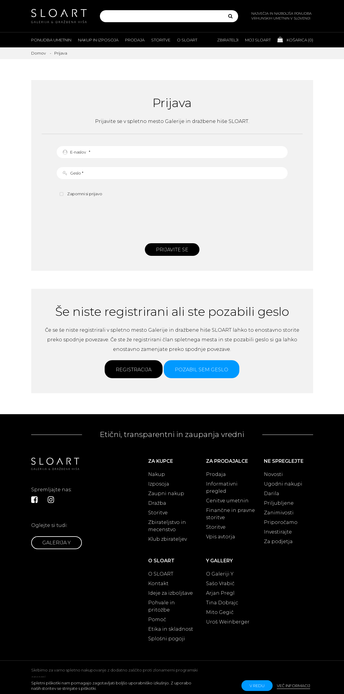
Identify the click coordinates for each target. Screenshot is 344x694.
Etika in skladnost (170, 629)
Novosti (273, 474)
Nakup (156, 474)
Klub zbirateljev (167, 539)
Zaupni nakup (166, 493)
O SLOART (160, 574)
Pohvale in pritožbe (161, 606)
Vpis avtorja (220, 537)
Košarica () (295, 39)
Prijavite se (172, 250)
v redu (257, 685)
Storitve (160, 39)
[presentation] (172, 219)
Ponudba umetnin (51, 39)
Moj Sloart (258, 39)
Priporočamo (281, 522)
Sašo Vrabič (220, 583)
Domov (38, 53)
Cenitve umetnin (227, 501)
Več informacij (293, 685)
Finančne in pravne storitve (230, 513)
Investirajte (278, 532)
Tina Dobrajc (222, 603)
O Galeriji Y (220, 574)
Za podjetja (278, 541)
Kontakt (158, 583)
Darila (271, 493)
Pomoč (157, 619)
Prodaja (135, 39)
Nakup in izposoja (98, 39)
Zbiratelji (227, 39)
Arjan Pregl (220, 593)
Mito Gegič (220, 612)
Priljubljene (279, 503)
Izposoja (158, 484)
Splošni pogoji (166, 639)
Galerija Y (56, 543)
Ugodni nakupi (283, 484)
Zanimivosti (279, 513)
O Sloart (187, 39)
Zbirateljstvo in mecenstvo (167, 525)
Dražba (157, 503)
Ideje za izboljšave (170, 593)
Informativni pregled (222, 487)
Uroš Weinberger (228, 622)
